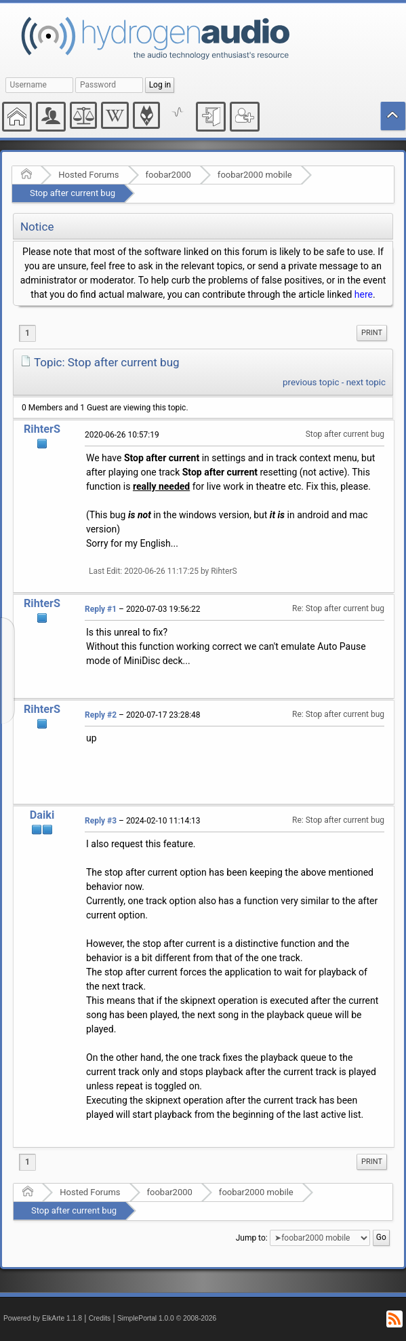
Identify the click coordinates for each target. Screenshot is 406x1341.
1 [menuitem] (27, 333)
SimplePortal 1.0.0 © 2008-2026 (166, 1318)
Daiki (42, 815)
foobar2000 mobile (255, 175)
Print (371, 332)
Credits (100, 1318)
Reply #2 (101, 715)
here (363, 294)
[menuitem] (372, 333)
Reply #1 (101, 609)
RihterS (42, 429)
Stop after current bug (72, 193)
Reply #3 (101, 820)
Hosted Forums (88, 175)
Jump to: (252, 1238)
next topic (366, 382)
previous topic (311, 382)
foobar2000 (168, 175)
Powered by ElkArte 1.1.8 (42, 1318)
